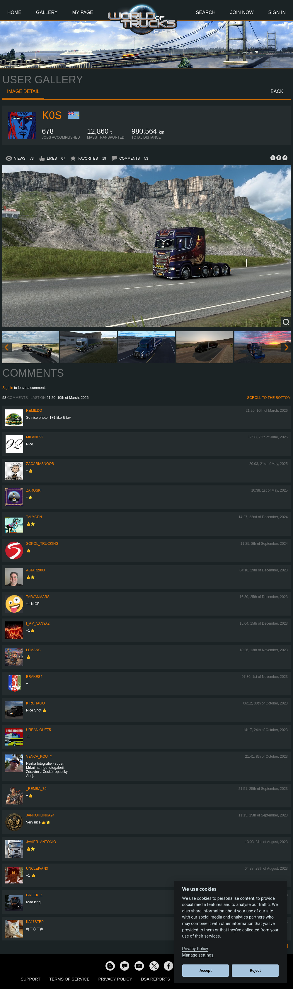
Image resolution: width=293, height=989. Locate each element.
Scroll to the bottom (269, 398)
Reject (255, 970)
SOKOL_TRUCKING (42, 544)
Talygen (34, 517)
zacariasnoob (40, 464)
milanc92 (34, 437)
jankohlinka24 (40, 815)
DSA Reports (155, 979)
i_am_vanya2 (38, 623)
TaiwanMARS (38, 597)
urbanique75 (38, 730)
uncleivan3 (37, 868)
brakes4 (34, 677)
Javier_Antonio (41, 842)
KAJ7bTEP (35, 922)
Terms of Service (69, 979)
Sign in (7, 388)
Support (30, 979)
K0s (52, 115)
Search (206, 12)
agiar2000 (35, 570)
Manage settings (198, 955)
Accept (206, 970)
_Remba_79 (36, 789)
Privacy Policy (115, 979)
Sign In (277, 12)
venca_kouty (39, 756)
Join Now (241, 12)
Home (14, 12)
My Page (82, 12)
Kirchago (35, 703)
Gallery (47, 12)
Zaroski (34, 490)
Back (276, 91)
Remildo (34, 411)
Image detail (23, 91)
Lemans (33, 650)
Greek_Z (34, 895)
